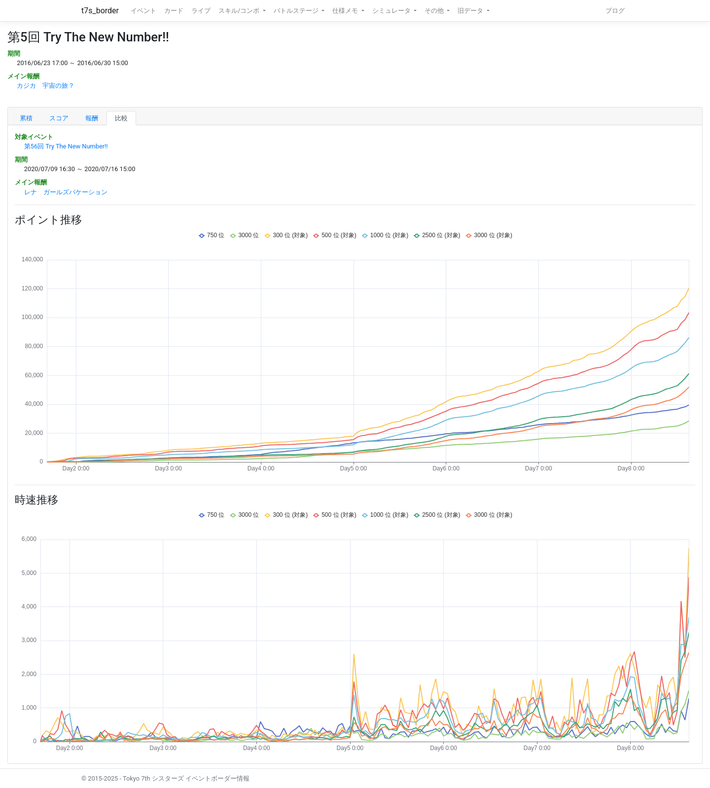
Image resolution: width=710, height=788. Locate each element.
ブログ (615, 10)
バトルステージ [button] (297, 10)
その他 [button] (435, 10)
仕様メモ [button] (345, 10)
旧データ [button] (471, 10)
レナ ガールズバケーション (65, 192)
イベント (143, 10)
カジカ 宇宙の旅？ (45, 85)
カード (173, 10)
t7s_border (100, 10)
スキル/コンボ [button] (239, 10)
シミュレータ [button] (392, 10)
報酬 (91, 118)
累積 (26, 118)
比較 (121, 118)
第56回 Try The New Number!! (66, 146)
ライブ (201, 10)
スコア (59, 118)
